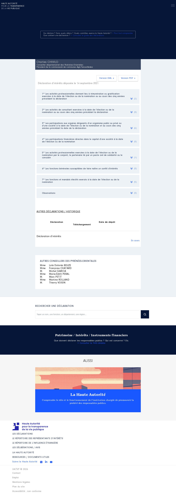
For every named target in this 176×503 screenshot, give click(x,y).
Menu (173, 6)
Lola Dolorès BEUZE (55, 265)
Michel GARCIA (53, 271)
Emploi (15, 478)
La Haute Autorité (88, 394)
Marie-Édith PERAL (54, 274)
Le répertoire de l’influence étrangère (35, 443)
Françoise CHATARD (56, 268)
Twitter (41, 462)
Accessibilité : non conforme (26, 491)
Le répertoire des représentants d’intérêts (37, 438)
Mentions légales (21, 482)
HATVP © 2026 (20, 469)
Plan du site (18, 487)
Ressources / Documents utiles (30, 457)
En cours (135, 241)
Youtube (51, 462)
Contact (16, 473)
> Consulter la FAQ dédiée (91, 343)
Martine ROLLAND (54, 280)
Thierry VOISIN (53, 283)
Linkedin (46, 462)
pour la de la (12, 6)
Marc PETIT (51, 277)
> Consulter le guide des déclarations (87, 36)
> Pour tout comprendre (122, 33)
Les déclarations (22, 434)
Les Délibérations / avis (26, 447)
